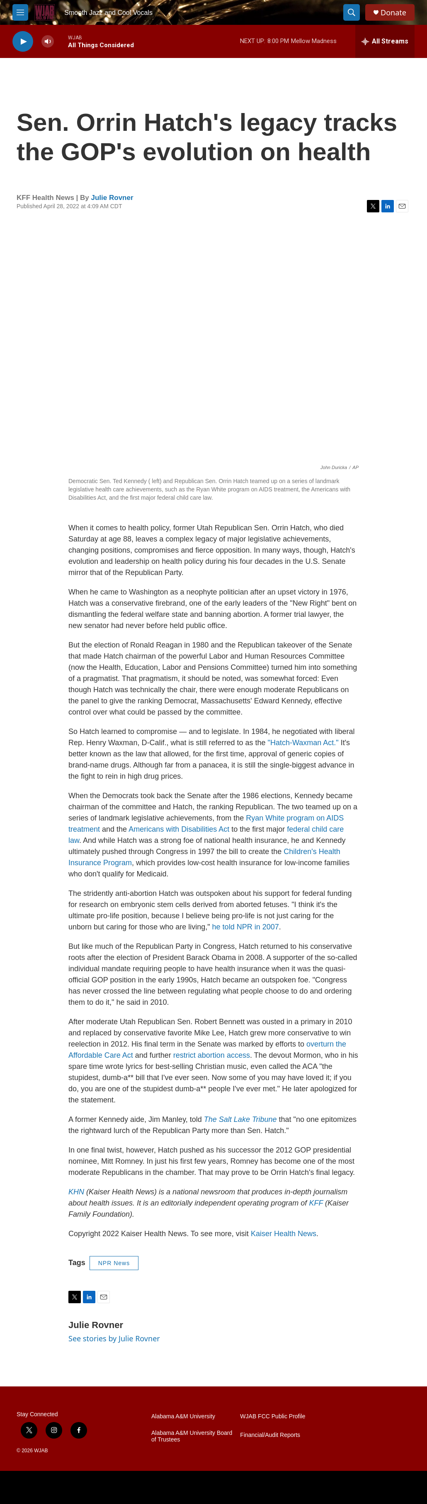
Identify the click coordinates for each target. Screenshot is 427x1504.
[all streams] (385, 41)
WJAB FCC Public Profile (272, 1416)
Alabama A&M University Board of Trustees (191, 1436)
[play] (22, 41)
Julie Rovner (112, 198)
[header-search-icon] (351, 12)
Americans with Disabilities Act (179, 829)
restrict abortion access (211, 1055)
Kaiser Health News (283, 1234)
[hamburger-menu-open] (20, 12)
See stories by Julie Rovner (114, 1338)
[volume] (48, 41)
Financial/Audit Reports (270, 1435)
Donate (393, 12)
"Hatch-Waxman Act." (303, 743)
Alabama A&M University (183, 1416)
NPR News (114, 1263)
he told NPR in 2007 (245, 927)
